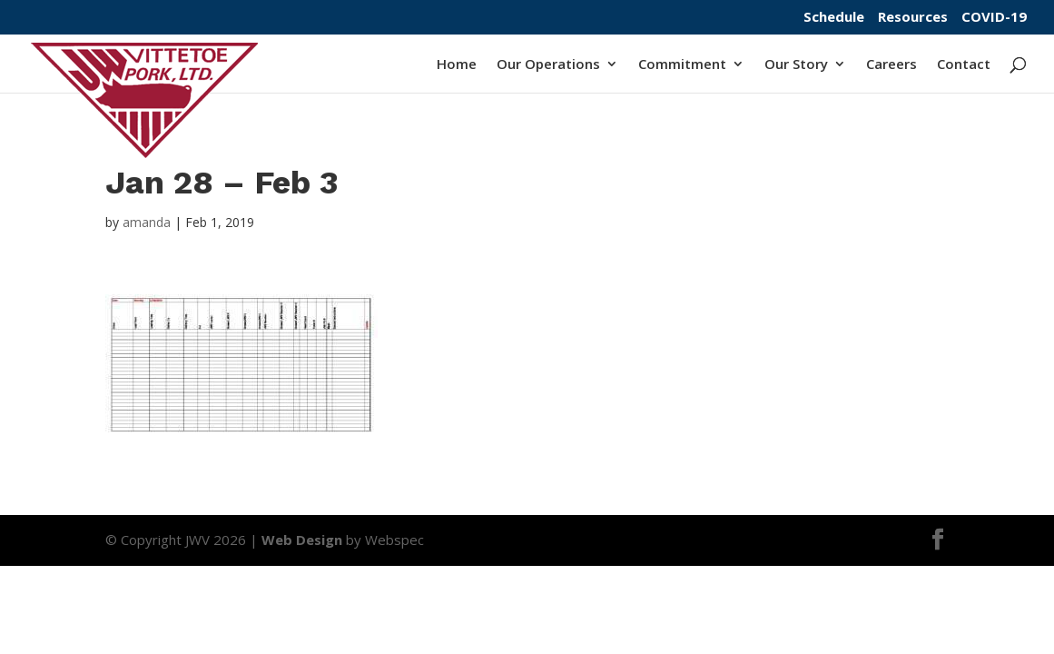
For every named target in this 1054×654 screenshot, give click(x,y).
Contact (963, 65)
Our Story (796, 65)
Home (457, 65)
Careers (891, 65)
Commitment (682, 65)
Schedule (833, 17)
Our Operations (548, 65)
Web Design (301, 539)
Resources (913, 17)
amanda (147, 222)
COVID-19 (994, 17)
